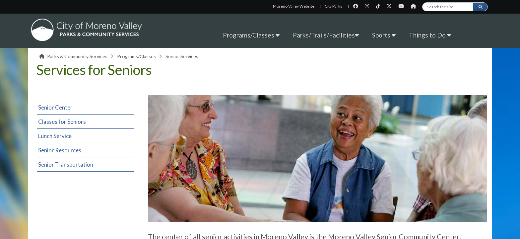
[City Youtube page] (403, 6)
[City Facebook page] (357, 6)
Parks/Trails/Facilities (326, 35)
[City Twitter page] (391, 6)
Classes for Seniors (62, 121)
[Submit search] (480, 7)
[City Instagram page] (369, 6)
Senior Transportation (65, 164)
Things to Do (430, 35)
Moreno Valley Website (293, 6)
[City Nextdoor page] (415, 6)
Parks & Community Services (77, 56)
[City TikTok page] (380, 6)
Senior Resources (59, 150)
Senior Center (55, 107)
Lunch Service (55, 135)
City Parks (333, 6)
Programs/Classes (251, 35)
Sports (384, 35)
